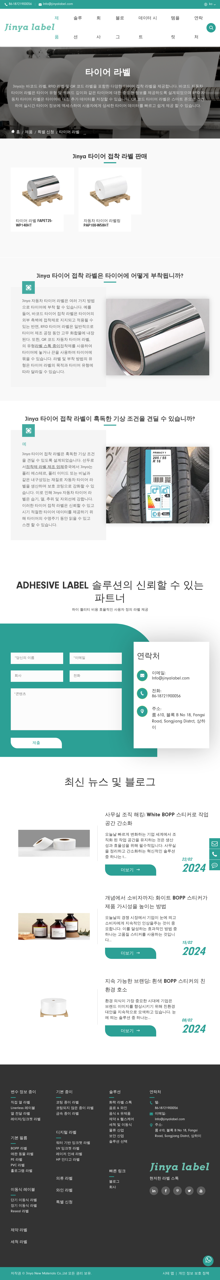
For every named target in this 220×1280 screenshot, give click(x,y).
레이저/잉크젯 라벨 (26, 1119)
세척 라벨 (19, 1242)
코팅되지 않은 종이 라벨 (75, 1108)
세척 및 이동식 (120, 1125)
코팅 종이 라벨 (67, 1102)
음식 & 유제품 (120, 1114)
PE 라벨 (16, 1160)
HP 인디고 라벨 (68, 1160)
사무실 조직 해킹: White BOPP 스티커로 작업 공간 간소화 (157, 819)
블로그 (120, 27)
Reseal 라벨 (20, 1211)
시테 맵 (168, 1273)
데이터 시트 (148, 27)
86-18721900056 (18, 4)
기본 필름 (19, 1138)
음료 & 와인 (118, 1108)
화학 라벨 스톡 (120, 1102)
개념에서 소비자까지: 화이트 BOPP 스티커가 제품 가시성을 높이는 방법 (156, 902)
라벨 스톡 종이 (47, 349)
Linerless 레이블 (23, 1108)
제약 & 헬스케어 (121, 1119)
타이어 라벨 (69, 132)
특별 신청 (46, 133)
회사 (98, 27)
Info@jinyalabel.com (55, 4)
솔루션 (77, 27)
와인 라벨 (64, 1190)
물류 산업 (116, 1130)
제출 (36, 743)
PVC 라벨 (18, 1165)
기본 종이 (64, 1092)
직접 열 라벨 (20, 1102)
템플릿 (175, 27)
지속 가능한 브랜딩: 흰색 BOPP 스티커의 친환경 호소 (155, 986)
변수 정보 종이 (23, 1092)
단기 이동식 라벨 (24, 1200)
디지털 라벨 (66, 1133)
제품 (57, 27)
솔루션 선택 (118, 1142)
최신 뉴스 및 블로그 (110, 783)
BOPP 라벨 (19, 1149)
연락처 (198, 27)
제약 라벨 (19, 1230)
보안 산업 (116, 1136)
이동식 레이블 (23, 1190)
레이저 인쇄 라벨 (69, 1154)
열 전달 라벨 (20, 1114)
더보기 (130, 869)
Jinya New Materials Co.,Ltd (46, 1273)
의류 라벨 (64, 1179)
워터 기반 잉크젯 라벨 (73, 1143)
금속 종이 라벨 (67, 1114)
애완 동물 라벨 (22, 1154)
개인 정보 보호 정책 (194, 1273)
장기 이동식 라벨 (24, 1206)
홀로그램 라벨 (21, 1171)
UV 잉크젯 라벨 (67, 1149)
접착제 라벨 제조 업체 (45, 470)
